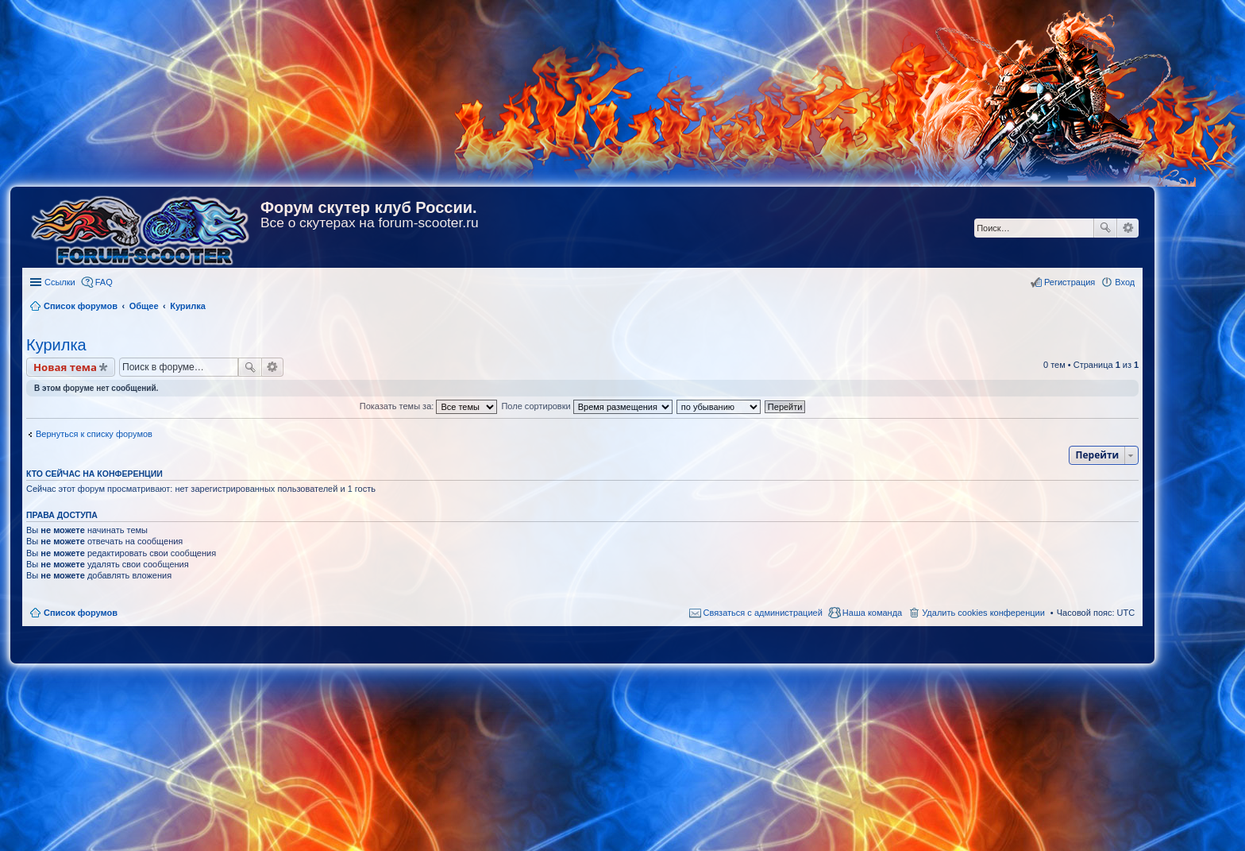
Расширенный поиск (1128, 228)
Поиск (1105, 228)
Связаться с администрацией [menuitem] (763, 612)
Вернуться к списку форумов (94, 434)
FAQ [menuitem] (104, 282)
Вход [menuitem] (1125, 282)
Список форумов (81, 612)
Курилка (56, 345)
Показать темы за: (429, 406)
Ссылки (59, 282)
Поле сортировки (586, 406)
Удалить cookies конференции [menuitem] (983, 612)
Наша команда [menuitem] (872, 612)
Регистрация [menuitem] (1069, 282)
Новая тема (65, 367)
